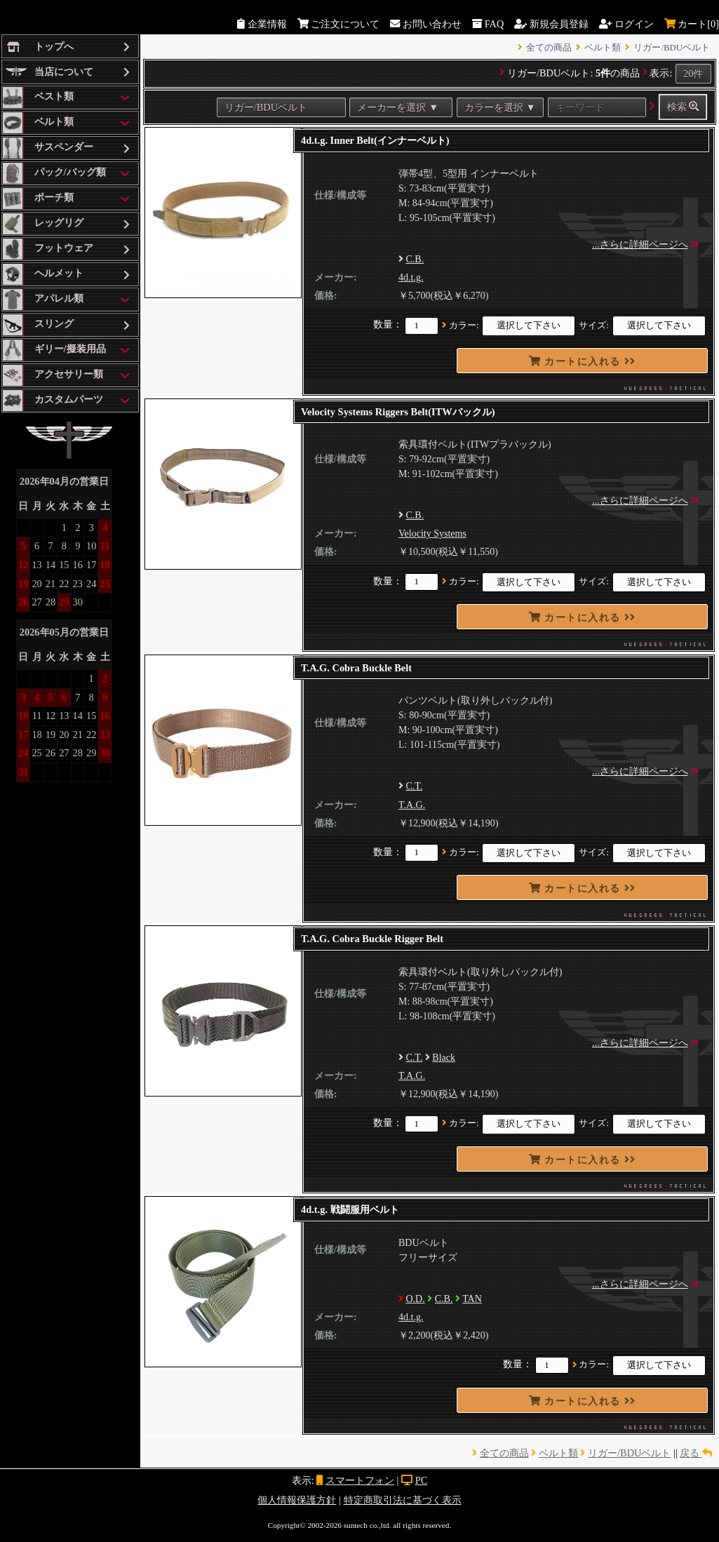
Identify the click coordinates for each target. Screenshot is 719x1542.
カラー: (464, 325)
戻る (696, 1453)
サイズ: (594, 325)
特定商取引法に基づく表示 (403, 1500)
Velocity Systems (432, 533)
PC (421, 1480)
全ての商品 (549, 48)
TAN (472, 1299)
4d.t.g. (410, 277)
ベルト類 (602, 48)
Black (443, 1057)
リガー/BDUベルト (671, 48)
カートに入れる (582, 361)
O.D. (415, 1299)
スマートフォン (359, 1480)
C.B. (415, 259)
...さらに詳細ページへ (640, 244)
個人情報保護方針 (296, 1500)
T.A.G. (411, 805)
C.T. (414, 786)
